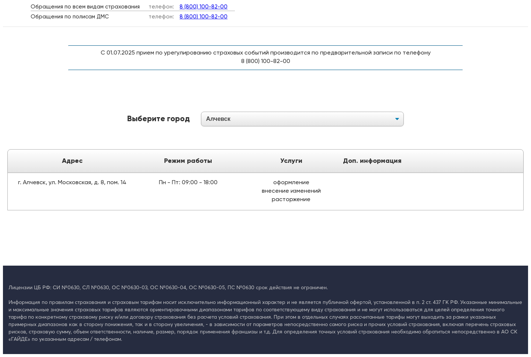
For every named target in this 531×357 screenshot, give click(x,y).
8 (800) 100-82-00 (204, 7)
